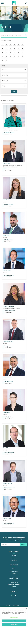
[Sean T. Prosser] (7, 448)
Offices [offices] (14, 569)
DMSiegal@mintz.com (9, 523)
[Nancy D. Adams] (7, 128)
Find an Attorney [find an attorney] (14, 571)
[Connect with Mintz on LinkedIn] (12, 596)
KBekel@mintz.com (8, 204)
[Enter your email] (14, 544)
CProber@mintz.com (8, 416)
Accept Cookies (14, 624)
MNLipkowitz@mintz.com (9, 310)
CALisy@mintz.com (8, 346)
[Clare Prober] (6, 412)
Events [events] (14, 586)
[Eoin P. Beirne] (6, 163)
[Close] (26, 608)
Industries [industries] (14, 558)
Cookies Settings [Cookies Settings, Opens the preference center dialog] (14, 617)
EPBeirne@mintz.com (9, 168)
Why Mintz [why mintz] (14, 560)
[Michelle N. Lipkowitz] (8, 306)
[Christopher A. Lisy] (8, 341)
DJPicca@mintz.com (8, 381)
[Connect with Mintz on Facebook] (15, 596)
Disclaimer (16, 605)
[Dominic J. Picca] (7, 377)
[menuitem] (3, 22)
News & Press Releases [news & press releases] (14, 584)
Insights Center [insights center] (14, 582)
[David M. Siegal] (7, 518)
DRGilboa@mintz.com (9, 275)
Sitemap (8, 605)
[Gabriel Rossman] (7, 483)
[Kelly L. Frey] (6, 235)
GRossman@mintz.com (9, 487)
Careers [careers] (14, 573)
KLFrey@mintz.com (8, 239)
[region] (14, 617)
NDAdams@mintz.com (9, 132)
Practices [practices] (14, 555)
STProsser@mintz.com (9, 452)
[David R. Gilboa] (7, 270)
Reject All (14, 620)
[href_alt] (14, 116)
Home (2, 22)
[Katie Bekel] (6, 200)
